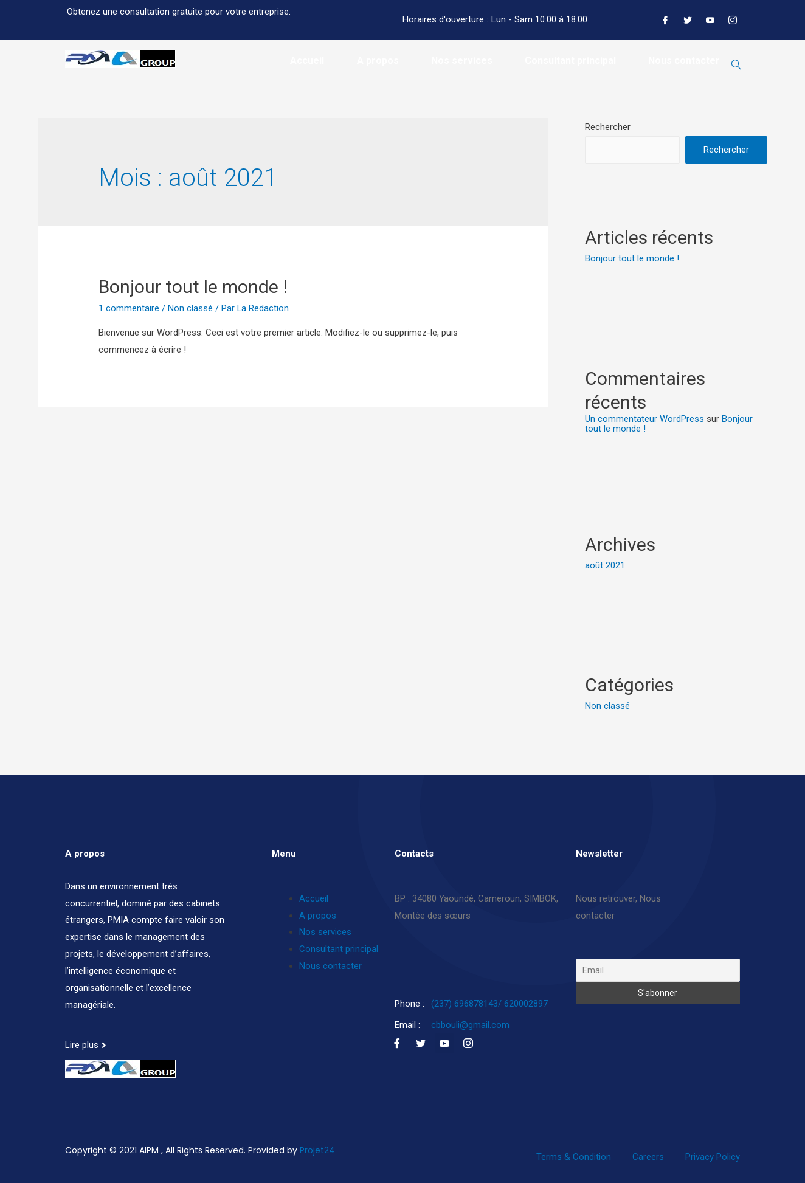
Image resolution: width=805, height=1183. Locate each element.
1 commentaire (128, 307)
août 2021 (605, 564)
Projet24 (317, 1148)
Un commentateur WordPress (644, 417)
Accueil (305, 60)
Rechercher (608, 126)
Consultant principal (569, 60)
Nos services (460, 60)
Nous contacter (684, 60)
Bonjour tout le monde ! (193, 286)
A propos (376, 60)
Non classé (190, 307)
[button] (85, 1044)
